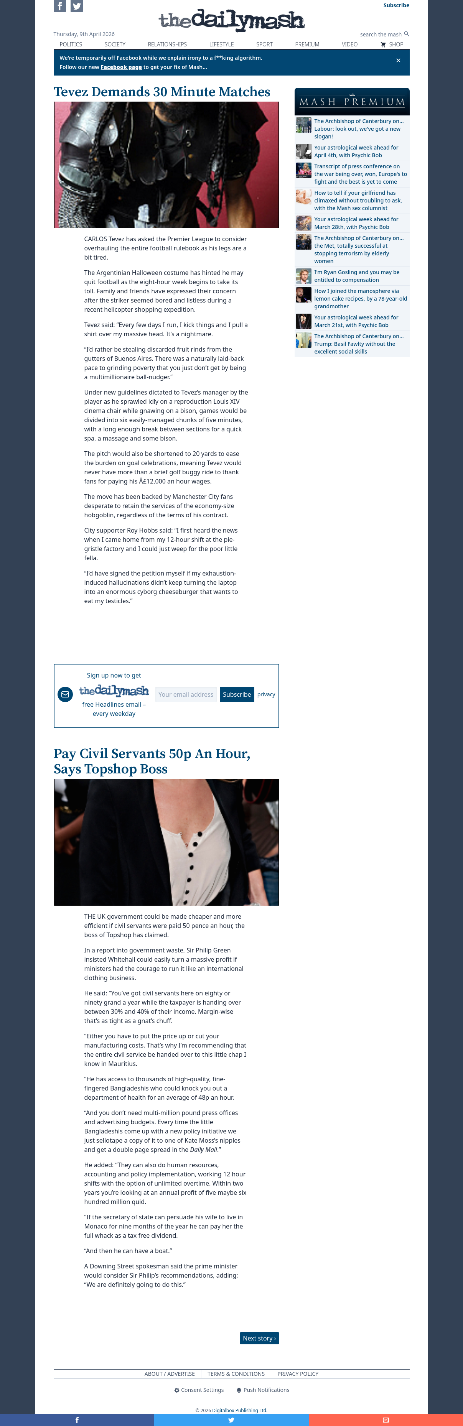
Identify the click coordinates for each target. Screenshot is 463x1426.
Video (350, 44)
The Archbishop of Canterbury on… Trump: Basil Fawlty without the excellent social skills (359, 343)
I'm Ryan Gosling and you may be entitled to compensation (357, 275)
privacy (266, 694)
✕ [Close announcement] (398, 60)
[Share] (386, 1420)
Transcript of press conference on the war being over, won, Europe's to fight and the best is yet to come (361, 174)
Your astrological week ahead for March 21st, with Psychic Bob (357, 321)
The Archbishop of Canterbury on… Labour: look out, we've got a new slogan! (359, 128)
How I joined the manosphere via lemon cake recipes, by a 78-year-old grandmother (361, 298)
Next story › (259, 1338)
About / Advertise (170, 1373)
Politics (71, 44)
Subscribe (237, 694)
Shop (391, 44)
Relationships (167, 44)
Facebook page (121, 67)
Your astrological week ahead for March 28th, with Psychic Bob (357, 222)
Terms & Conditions (236, 1373)
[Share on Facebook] (77, 1420)
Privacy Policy (297, 1373)
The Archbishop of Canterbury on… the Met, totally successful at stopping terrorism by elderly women (359, 249)
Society (115, 44)
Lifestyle (221, 44)
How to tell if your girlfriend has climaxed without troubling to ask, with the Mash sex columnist (358, 200)
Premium (307, 44)
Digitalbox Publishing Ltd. (239, 1410)
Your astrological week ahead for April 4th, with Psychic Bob (357, 151)
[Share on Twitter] (231, 1420)
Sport (264, 44)
